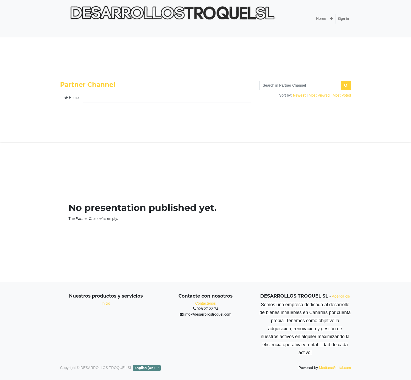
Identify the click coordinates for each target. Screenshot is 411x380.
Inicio (106, 303)
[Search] (346, 85)
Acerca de (341, 296)
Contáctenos (205, 303)
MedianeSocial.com (335, 368)
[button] (331, 19)
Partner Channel (87, 84)
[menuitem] (321, 19)
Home (71, 98)
